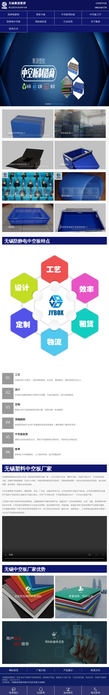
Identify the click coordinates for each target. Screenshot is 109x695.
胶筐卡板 (40, 14)
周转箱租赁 (41, 21)
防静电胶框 (13, 14)
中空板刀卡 (95, 14)
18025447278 (101, 7)
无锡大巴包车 (28, 682)
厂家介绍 (41, 670)
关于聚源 (95, 21)
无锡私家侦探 (17, 682)
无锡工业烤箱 (39, 682)
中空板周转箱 (68, 14)
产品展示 (68, 670)
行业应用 (68, 21)
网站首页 (13, 670)
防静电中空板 (13, 21)
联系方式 (13, 29)
